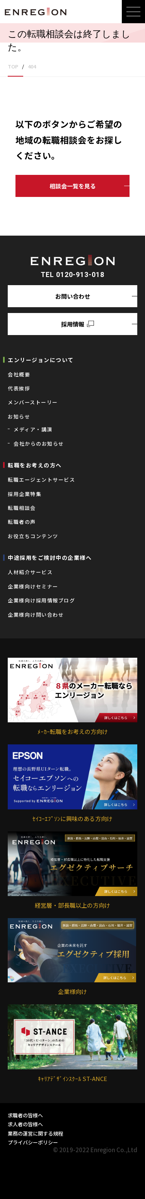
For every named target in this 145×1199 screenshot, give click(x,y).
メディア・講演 (33, 429)
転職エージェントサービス (41, 479)
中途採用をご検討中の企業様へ (50, 557)
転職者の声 (22, 521)
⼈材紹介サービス (30, 572)
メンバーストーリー (33, 402)
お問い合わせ (72, 296)
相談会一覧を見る (72, 186)
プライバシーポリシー (33, 1142)
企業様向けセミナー (33, 586)
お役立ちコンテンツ (33, 536)
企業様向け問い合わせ (36, 614)
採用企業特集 (24, 494)
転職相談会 (22, 507)
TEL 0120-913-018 (72, 274)
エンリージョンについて (41, 360)
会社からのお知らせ (39, 443)
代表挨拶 (19, 388)
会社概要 (19, 374)
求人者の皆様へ (25, 1124)
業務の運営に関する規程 (35, 1133)
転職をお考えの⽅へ (35, 465)
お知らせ (19, 416)
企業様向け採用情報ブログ (41, 600)
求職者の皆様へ (25, 1115)
